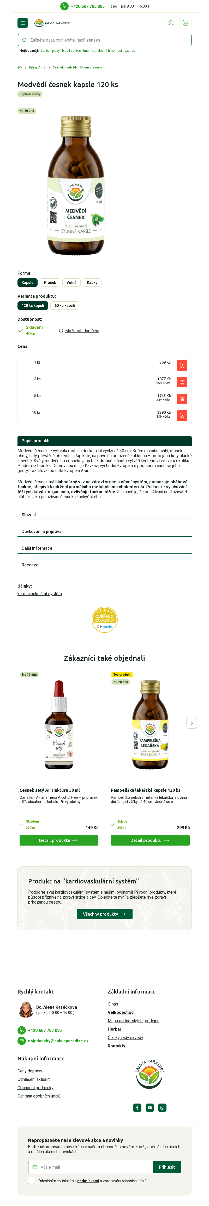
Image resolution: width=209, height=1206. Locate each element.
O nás (113, 1004)
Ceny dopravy (29, 1071)
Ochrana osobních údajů (39, 1096)
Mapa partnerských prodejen (133, 1020)
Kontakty (116, 1045)
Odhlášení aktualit (33, 1079)
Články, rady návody (125, 1037)
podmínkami (88, 1181)
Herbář (114, 1029)
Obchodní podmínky (35, 1087)
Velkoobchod (121, 1012)
